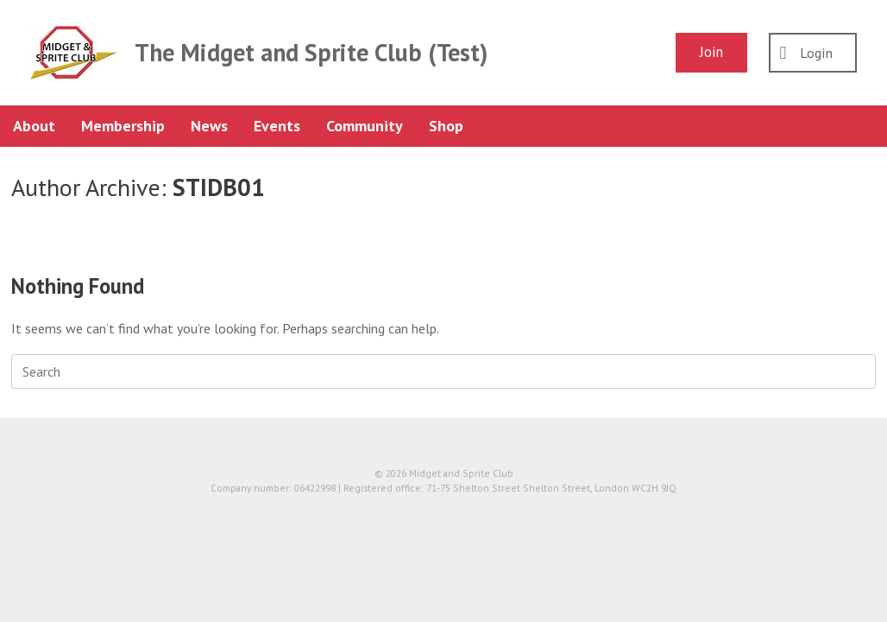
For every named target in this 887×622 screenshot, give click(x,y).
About (34, 126)
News (209, 126)
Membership (123, 126)
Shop (446, 126)
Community (364, 126)
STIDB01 (219, 187)
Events (277, 126)
